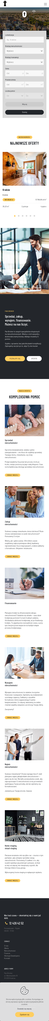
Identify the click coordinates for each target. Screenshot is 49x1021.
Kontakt (7, 958)
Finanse (7, 953)
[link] (24, 420)
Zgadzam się (24, 1014)
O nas (6, 946)
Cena (7, 69)
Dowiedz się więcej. (24, 1009)
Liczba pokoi (10, 91)
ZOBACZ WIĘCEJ (12, 475)
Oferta (6, 948)
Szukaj (24, 112)
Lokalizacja (9, 35)
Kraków (6, 189)
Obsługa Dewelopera (12, 956)
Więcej (24, 104)
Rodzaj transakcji (12, 57)
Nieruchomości (10, 951)
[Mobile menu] (45, 4)
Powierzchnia (10, 80)
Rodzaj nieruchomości (13, 46)
